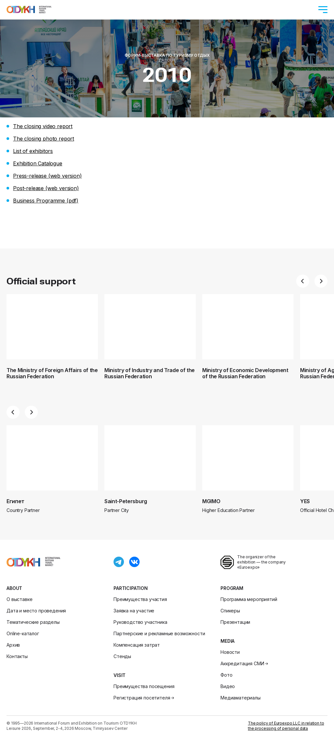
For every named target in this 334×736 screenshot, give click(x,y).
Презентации (235, 622)
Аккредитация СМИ (244, 663)
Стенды (122, 656)
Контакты (17, 656)
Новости (230, 652)
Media (227, 641)
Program (231, 588)
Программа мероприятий (248, 599)
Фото (226, 675)
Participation (131, 588)
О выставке (19, 599)
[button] (302, 281)
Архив (13, 645)
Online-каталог (23, 633)
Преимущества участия (140, 599)
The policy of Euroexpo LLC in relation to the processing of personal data (286, 726)
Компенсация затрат (137, 645)
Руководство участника (140, 622)
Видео (227, 686)
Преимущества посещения (144, 686)
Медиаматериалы (240, 697)
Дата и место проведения (36, 610)
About (14, 588)
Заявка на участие (134, 610)
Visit (120, 675)
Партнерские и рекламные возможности (159, 633)
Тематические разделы (33, 622)
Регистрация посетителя (144, 697)
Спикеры (230, 610)
